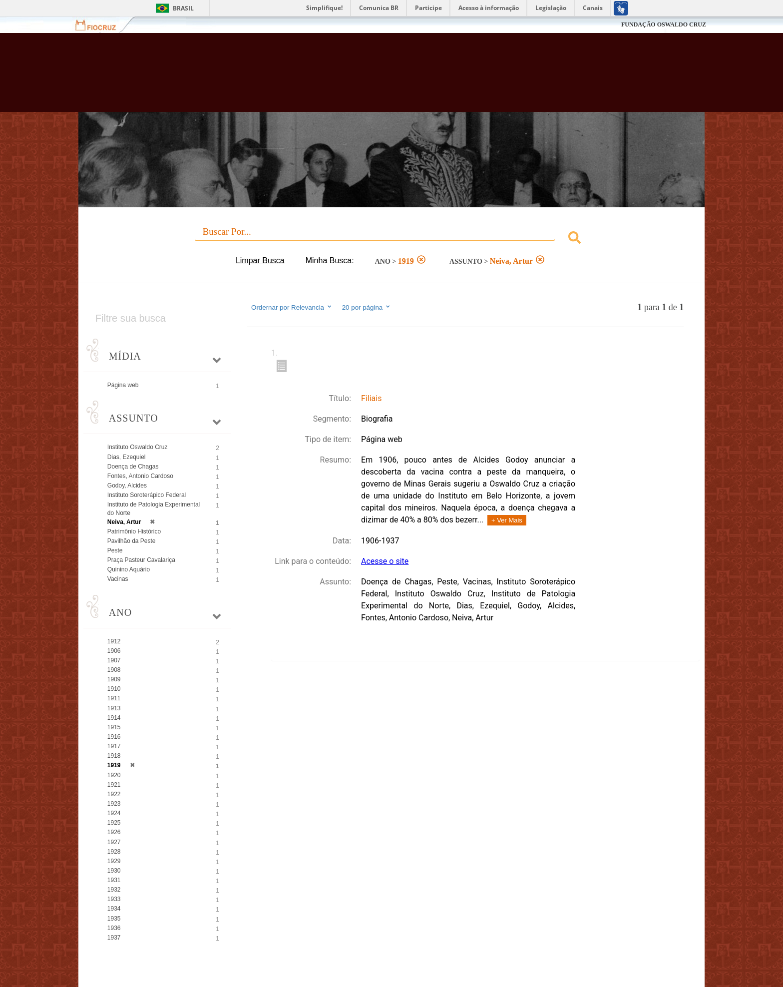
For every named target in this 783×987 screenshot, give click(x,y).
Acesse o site (384, 561)
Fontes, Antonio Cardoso (140, 476)
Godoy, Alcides (127, 485)
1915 (114, 727)
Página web (123, 385)
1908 (114, 669)
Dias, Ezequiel (126, 457)
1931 (114, 880)
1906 (114, 650)
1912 (114, 641)
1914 (114, 717)
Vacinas (117, 578)
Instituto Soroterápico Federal (146, 495)
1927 (114, 842)
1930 (114, 870)
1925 (114, 822)
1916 (114, 736)
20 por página (367, 307)
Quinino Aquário (128, 569)
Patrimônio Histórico (134, 531)
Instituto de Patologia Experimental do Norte (153, 508)
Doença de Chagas (133, 466)
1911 (114, 698)
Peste (115, 550)
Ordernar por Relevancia (292, 307)
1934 (114, 908)
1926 (114, 832)
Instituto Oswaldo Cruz (137, 447)
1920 (114, 775)
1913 (114, 708)
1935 (114, 918)
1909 (114, 679)
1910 (114, 688)
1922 (114, 794)
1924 (114, 813)
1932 (114, 889)
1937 (114, 937)
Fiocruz (101, 24)
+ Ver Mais (506, 520)
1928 (114, 851)
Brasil (183, 8)
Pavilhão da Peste (131, 540)
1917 (114, 746)
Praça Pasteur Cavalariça (141, 559)
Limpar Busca (260, 260)
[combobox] (391, 239)
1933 (114, 899)
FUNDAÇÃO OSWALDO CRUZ (663, 24)
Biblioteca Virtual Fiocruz (337, 77)
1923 (114, 803)
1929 (114, 861)
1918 (114, 755)
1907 (114, 660)
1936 (114, 928)
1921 (114, 784)
